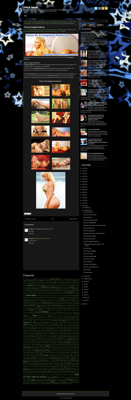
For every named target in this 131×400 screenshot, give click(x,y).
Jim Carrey (40, 327)
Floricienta (62, 313)
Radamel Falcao (69, 358)
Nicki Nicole (33, 349)
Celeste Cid (39, 295)
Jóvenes (36, 328)
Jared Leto (43, 325)
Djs (74, 305)
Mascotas (72, 341)
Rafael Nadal (76, 358)
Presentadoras (33, 358)
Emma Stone (53, 308)
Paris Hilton (45, 354)
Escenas (36, 310)
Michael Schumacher (59, 344)
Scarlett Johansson (64, 366)
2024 (42, 279)
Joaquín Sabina (70, 327)
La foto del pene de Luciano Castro (97, 61)
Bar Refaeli (76, 287)
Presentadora (26, 358)
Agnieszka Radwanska (74, 279)
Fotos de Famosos (31, 7)
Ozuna (31, 352)
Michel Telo (66, 344)
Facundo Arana (26, 312)
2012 (83, 203)
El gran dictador (51, 307)
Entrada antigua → (74, 219)
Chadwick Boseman (46, 295)
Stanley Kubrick (38, 371)
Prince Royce (40, 358)
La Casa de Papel (75, 331)
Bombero (37, 290)
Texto (34, 374)
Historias (64, 321)
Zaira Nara (56, 383)
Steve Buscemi (55, 371)
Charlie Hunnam (60, 295)
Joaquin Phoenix (63, 327)
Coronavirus (52, 300)
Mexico (69, 342)
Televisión (25, 374)
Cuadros (33, 302)
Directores (67, 305)
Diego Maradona (58, 305)
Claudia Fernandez (46, 299)
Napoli (40, 347)
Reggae (77, 360)
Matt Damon (31, 342)
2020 (37, 279)
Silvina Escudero (33, 369)
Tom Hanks (66, 377)
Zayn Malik (61, 383)
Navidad (63, 347)
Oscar (28, 352)
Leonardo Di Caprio (75, 333)
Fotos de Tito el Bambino (90, 264)
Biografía (74, 288)
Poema (55, 357)
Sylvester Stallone (43, 372)
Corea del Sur (47, 300)
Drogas (28, 307)
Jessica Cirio (25, 327)
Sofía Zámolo (67, 369)
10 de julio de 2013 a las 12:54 (42, 238)
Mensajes (64, 342)
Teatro (70, 372)
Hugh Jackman (45, 322)
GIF (42, 317)
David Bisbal (52, 303)
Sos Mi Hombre (26, 371)
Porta (69, 357)
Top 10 (29, 379)
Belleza (57, 288)
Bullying (32, 292)
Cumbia (44, 302)
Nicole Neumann (57, 349)
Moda (41, 346)
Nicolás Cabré (43, 349)
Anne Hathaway (72, 283)
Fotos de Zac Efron (88, 253)
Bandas (72, 287)
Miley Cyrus (76, 344)
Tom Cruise (61, 377)
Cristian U (77, 300)
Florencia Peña (49, 313)
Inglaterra (25, 324)
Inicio (25, 16)
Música (25, 347)
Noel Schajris (26, 350)
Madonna (66, 336)
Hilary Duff (49, 320)
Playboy (51, 357)
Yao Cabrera (42, 383)
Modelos (29, 23)
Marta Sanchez (56, 341)
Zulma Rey (70, 383)
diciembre (86, 207)
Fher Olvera (28, 313)
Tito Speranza (71, 374)
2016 (83, 192)
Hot (25, 23)
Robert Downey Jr (49, 363)
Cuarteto (37, 302)
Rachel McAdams (62, 358)
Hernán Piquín (36, 320)
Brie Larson (69, 290)
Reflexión (73, 360)
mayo (85, 289)
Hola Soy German (75, 320)
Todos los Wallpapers (52, 377)
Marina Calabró (30, 341)
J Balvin (65, 324)
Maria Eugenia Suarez (55, 339)
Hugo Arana (57, 322)
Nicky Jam (38, 349)
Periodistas (51, 355)
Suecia (75, 371)
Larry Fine (48, 333)
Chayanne (25, 297)
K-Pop (24, 330)
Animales (54, 283)
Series (53, 368)
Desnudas (37, 305)
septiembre (87, 279)
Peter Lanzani (73, 355)
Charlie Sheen (67, 295)
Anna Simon (66, 283)
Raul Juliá (55, 360)
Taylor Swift (65, 372)
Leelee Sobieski (64, 333)
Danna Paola (33, 303)
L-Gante (70, 331)
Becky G (49, 288)
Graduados (65, 317)
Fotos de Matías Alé (88, 212)
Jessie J (36, 327)
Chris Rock (60, 297)
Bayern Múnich (44, 288)
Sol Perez (72, 369)
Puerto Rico (55, 358)
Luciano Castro (33, 336)
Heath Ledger (30, 320)
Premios (77, 357)
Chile (41, 297)
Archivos (100, 25)
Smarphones (50, 369)
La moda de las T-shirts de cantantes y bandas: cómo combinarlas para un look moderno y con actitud (97, 141)
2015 (29, 279)
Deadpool (68, 303)
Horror (31, 322)
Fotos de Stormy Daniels (94, 51)
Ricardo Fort (73, 361)
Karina (27, 330)
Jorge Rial (32, 328)
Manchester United (49, 338)
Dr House (25, 307)
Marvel (68, 341)
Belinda (53, 288)
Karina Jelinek (32, 330)
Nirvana (70, 349)
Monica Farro (61, 346)
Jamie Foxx (39, 325)
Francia (39, 316)
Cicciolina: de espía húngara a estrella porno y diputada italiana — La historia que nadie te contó (97, 91)
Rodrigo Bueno (73, 363)
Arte (47, 285)
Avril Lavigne (26, 287)
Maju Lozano (35, 338)
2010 (83, 304)
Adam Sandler (64, 279)
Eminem (37, 308)
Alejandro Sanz (35, 280)
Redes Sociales (67, 360)
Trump (39, 379)
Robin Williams (64, 363)
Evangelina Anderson (63, 22)
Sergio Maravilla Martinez (45, 368)
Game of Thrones (57, 316)
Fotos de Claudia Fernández (90, 220)
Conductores (33, 300)
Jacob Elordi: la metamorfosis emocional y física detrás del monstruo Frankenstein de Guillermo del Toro (96, 117)
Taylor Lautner (60, 372)
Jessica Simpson (31, 327)
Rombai (40, 364)
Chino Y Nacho (49, 297)
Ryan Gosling (66, 364)
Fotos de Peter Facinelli (89, 239)
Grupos (77, 317)
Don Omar (77, 305)
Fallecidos (32, 312)
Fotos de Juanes (87, 248)
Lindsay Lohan (33, 335)
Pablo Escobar (48, 352)
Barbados (25, 288)
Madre (69, 336)
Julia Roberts (43, 328)
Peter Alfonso (60, 355)
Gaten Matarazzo (65, 316)
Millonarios (34, 346)
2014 (83, 197)
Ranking (41, 360)
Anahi (71, 282)
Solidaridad (77, 369)
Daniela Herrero (26, 303)
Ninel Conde (63, 349)
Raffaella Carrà (26, 360)
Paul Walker (70, 354)
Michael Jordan (51, 344)
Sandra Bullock (40, 366)
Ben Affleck (61, 288)
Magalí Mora (73, 336)
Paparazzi (28, 354)
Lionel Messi (39, 335)
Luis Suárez (53, 336)
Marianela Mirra (71, 339)
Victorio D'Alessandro (60, 380)
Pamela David (69, 352)
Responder (31, 233)
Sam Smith (33, 366)
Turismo (42, 379)
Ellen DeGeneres (72, 307)
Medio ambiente (49, 342)
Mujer (78, 346)
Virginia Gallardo (39, 382)
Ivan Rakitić (60, 324)
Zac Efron (52, 383)
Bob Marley (30, 290)
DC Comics (63, 303)
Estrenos (52, 310)
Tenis (28, 374)
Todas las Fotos (45, 23)
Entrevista (25, 310)
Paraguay (33, 354)
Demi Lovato (72, 303)
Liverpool (45, 335)
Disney (71, 305)
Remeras (39, 361)
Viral (35, 382)
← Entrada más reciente (30, 219)
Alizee (78, 280)
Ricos (34, 363)
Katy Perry (58, 330)
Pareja (40, 354)
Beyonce (70, 288)
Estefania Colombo (46, 310)
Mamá (43, 338)
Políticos (59, 357)
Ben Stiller (66, 288)
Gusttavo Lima (51, 319)
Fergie (73, 312)
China (44, 297)
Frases (43, 316)
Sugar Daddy (28, 372)
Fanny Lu (51, 312)
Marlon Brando (50, 341)
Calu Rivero (40, 292)
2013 (26, 279)
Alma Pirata (25, 282)
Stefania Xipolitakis (46, 371)
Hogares (69, 320)
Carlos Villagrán (37, 293)
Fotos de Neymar (87, 217)
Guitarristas (39, 319)
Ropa (57, 364)
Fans (55, 312)
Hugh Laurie (51, 322)
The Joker (51, 374)
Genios (74, 316)
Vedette (33, 380)
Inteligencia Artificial (33, 324)
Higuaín (42, 320)
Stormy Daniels (61, 371)
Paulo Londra (32, 355)
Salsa (27, 366)
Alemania (41, 280)
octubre (86, 276)
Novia (50, 350)
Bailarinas (58, 287)
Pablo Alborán (36, 352)
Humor (61, 322)
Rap (44, 360)
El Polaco (57, 307)
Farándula (58, 312)
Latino (52, 333)
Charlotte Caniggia (74, 295)
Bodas (34, 290)
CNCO (52, 299)
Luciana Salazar (75, 335)
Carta (57, 293)
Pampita (74, 352)
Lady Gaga (31, 333)
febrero (86, 297)
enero (85, 300)
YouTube (47, 383)
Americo (51, 282)
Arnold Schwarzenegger (40, 285)
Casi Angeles (69, 293)
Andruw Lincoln (26, 283)
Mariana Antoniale (64, 339)
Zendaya (66, 383)
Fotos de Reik (86, 269)
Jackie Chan (74, 324)
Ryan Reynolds (73, 364)
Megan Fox (55, 342)
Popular (84, 25)
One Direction (67, 350)
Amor (54, 282)
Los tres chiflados (54, 335)
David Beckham (46, 303)
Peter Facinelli (66, 355)
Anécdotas (32, 283)
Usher (78, 379)
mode (44, 346)
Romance (36, 364)
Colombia (61, 299)
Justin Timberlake (75, 328)
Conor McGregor (40, 300)
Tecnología (73, 372)
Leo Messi (69, 333)
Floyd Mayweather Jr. (69, 313)
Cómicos (77, 299)
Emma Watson (59, 308)
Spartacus (32, 371)
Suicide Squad (34, 372)
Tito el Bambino (64, 374)
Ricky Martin (30, 363)
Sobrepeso (55, 369)
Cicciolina (71, 297)
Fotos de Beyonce (88, 261)
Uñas (59, 379)
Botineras (41, 290)
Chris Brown (54, 297)
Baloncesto (67, 287)
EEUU (39, 307)
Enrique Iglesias (75, 308)
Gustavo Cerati (45, 319)
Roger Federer (31, 364)
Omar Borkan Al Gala (59, 350)
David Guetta (58, 303)
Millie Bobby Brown (27, 346)
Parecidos (37, 354)
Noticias (37, 351)
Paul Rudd (65, 354)
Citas (33, 299)
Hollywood (26, 322)
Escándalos (31, 310)
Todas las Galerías (54, 23)
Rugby (59, 364)
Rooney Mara (53, 364)
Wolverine (72, 382)
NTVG (53, 350)
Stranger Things (69, 371)
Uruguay (69, 379)
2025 (44, 279)
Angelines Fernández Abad (46, 283)
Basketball (34, 288)
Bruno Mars (25, 292)
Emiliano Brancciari (30, 308)
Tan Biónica (54, 372)
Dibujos (45, 305)
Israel (53, 324)
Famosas (71, 22)
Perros (55, 355)
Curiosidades (50, 302)
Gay (72, 316)
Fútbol (49, 316)
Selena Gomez (76, 366)
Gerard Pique (29, 317)
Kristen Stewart (47, 331)
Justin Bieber (69, 328)
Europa (56, 310)
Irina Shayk (45, 324)
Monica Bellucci (54, 346)
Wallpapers (53, 382)
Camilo (61, 292)
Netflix (75, 347)
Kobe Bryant (41, 331)
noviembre (86, 210)
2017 (31, 279)
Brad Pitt (49, 290)
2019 (83, 184)
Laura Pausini (57, 333)
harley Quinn (65, 319)
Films (35, 313)
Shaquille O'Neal (75, 368)
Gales (52, 316)
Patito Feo (60, 354)
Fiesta (32, 313)
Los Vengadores (62, 335)
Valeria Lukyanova (27, 380)
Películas (46, 355)
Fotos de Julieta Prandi (94, 70)
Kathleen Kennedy (45, 330)
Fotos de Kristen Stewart (89, 236)
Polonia (63, 357)
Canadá (65, 292)
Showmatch (38, 23)
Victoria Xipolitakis (51, 380)
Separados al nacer (27, 368)
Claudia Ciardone (37, 299)
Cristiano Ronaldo (27, 302)
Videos (72, 380)
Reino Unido (34, 361)
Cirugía (29, 299)
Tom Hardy (71, 377)
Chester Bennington (35, 297)
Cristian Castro (71, 300)
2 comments (62, 31)
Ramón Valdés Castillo (34, 360)
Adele (68, 279)
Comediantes (72, 299)
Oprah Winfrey (73, 350)
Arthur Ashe (50, 285)
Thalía (37, 374)
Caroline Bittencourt (51, 293)
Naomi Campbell (35, 347)
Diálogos (42, 305)
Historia (59, 320)
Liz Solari (49, 335)
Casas (65, 293)
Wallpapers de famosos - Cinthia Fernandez (94, 225)
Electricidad (61, 307)
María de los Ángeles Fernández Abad (33, 339)
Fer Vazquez (69, 312)
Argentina (35, 22)
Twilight (48, 379)
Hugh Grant (38, 322)
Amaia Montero (32, 282)
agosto (85, 281)
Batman (39, 288)
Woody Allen (76, 382)
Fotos (75, 22)
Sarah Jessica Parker (55, 366)
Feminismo (64, 312)
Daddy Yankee (62, 302)
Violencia (28, 382)
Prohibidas (45, 358)
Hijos (45, 320)
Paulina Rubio (26, 355)
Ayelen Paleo (38, 287)
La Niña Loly (25, 333)
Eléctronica (66, 307)
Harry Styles (76, 319)
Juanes (39, 328)
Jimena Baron (51, 327)
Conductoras (26, 300)
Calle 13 (36, 292)
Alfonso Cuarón (69, 280)
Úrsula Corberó (64, 379)
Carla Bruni (76, 292)
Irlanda (50, 324)
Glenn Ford (57, 317)
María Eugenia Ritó (46, 339)
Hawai (24, 320)
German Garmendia (37, 317)
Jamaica (27, 325)
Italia (56, 324)
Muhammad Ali (73, 346)
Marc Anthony (65, 338)
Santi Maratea (47, 366)
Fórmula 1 (30, 316)
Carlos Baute (25, 293)
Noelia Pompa (32, 350)
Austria (77, 285)
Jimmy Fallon (57, 327)
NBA (66, 347)
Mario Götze (36, 341)
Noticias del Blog (44, 351)
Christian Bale (66, 297)
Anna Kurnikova (59, 283)
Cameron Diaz (46, 292)
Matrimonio (25, 342)
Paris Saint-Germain (52, 354)
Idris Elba (73, 322)
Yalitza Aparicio (28, 383)
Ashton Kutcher (56, 285)
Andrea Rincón (76, 282)
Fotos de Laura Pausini (89, 231)
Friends (45, 316)
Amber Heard (46, 282)
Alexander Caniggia (53, 280)
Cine (74, 297)
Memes (60, 342)
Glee (53, 317)
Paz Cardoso (38, 355)
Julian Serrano (50, 328)
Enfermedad (69, 308)
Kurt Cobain (65, 331)
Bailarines (63, 287)
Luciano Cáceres (26, 336)
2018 (34, 279)
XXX (24, 383)
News (26, 349)
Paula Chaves (76, 354)
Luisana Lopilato (59, 336)
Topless (33, 379)
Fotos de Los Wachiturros (89, 222)
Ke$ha (62, 330)
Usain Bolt (74, 379)
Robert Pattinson (57, 363)
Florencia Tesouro (56, 313)
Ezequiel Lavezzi (75, 310)
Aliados (74, 280)
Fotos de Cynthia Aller (94, 129)
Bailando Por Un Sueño (44, 22)
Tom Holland (76, 377)
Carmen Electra (44, 293)
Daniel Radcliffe (76, 302)
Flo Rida (38, 313)
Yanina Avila (37, 383)
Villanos (76, 380)
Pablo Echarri (42, 352)
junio (85, 287)
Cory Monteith (58, 300)
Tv (45, 379)
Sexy (33, 23)
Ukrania (56, 379)
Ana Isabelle (67, 282)
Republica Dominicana (46, 361)
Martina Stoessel (63, 341)
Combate (67, 299)
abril (85, 292)
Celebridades (53, 22)
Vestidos (42, 380)
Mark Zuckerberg (42, 341)
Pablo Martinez (55, 352)
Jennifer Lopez (66, 325)
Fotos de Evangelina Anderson (34, 27)
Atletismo (62, 285)
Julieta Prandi (56, 328)
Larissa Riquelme (42, 333)
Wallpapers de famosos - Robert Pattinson (94, 233)
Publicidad (50, 358)
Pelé (42, 355)
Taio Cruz (49, 372)
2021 (83, 179)
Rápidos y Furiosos (49, 360)
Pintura (44, 357)
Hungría (65, 322)
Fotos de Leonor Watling (89, 251)
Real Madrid (60, 360)
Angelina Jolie (37, 283)
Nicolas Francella (50, 349)
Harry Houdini (71, 319)
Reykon (61, 361)
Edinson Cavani (33, 307)
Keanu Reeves (67, 330)
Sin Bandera (45, 369)
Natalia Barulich (51, 347)
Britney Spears (75, 290)
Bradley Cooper (55, 290)
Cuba (41, 302)
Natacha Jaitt (45, 347)
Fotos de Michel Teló (88, 228)
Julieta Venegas (63, 328)
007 (24, 279)
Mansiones (56, 338)
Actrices (30, 22)
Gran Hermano (71, 317)
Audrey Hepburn (68, 285)
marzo (85, 295)
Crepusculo (65, 300)
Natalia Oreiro (58, 347)
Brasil (59, 290)
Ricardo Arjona (67, 361)
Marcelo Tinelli (72, 338)
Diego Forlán (51, 305)
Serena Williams (35, 368)
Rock (68, 363)
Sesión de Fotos (59, 368)
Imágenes (77, 322)
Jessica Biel (77, 325)
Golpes (61, 317)
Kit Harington (35, 331)
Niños (67, 349)
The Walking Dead (57, 374)
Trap (36, 379)
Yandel (33, 383)
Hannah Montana (58, 319)
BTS (29, 292)
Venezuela (37, 380)
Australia (74, 285)
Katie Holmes (52, 330)
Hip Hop (55, 321)
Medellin (43, 342)
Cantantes (70, 292)
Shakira (69, 368)
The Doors (46, 374)
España (40, 310)
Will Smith (64, 382)
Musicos (29, 347)
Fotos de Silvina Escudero (95, 80)
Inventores (40, 324)
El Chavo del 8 (44, 307)
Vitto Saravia (46, 382)
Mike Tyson (71, 344)
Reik (30, 361)
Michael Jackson (44, 344)
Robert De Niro (43, 363)
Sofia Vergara (61, 369)
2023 (83, 173)
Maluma (40, 338)
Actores (52, 279)
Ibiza (70, 322)
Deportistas (32, 305)
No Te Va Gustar (76, 349)
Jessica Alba (72, 325)
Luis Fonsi (48, 336)
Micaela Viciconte (30, 344)
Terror (31, 374)
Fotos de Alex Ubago (88, 259)
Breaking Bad (64, 290)
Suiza (38, 372)
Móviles (65, 346)
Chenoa (29, 297)
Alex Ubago (46, 280)
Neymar (29, 349)
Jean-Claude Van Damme (51, 325)
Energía (64, 308)
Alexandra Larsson (62, 280)
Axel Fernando (32, 287)
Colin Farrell (56, 299)
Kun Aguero (60, 331)
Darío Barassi (39, 303)
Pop (67, 357)
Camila (50, 292)
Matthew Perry (38, 342)
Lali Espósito (36, 333)
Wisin (68, 382)
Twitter (52, 379)
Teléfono (77, 372)
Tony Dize (25, 379)
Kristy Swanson (54, 331)
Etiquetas (91, 25)
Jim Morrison (45, 327)
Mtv (68, 346)
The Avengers (41, 374)
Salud (30, 366)
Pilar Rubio (39, 357)
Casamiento (61, 293)
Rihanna (38, 363)
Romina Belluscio (46, 364)
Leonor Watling (26, 335)
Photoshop (34, 357)
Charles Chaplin (53, 295)
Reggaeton (26, 361)
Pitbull (48, 357)
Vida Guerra (67, 380)
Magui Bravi (29, 338)
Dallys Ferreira (69, 302)
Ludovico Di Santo (41, 336)
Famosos (45, 312)
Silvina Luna (39, 369)
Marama (60, 338)
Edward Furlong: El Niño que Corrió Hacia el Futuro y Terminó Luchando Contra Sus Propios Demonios (97, 104)
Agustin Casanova (27, 280)
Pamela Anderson (62, 352)
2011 (83, 205)
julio (85, 284)
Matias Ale (77, 341)
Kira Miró (30, 331)
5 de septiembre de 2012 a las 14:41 (43, 229)
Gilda (45, 317)
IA (67, 322)
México (73, 342)
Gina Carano (49, 317)
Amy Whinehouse (60, 282)
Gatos (70, 316)
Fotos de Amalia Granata (89, 256)
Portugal (73, 357)
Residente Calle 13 (56, 361)
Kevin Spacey (74, 330)
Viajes (45, 380)
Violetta (31, 382)
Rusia (62, 364)
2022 (39, 279)
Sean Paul (70, 366)
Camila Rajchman (56, 292)
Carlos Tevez (31, 293)
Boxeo (45, 290)
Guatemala (25, 319)
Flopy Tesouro (43, 313)
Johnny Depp (76, 327)
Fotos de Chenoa (87, 272)
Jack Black (69, 324)
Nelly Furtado (70, 347)
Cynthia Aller (56, 302)
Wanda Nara (58, 382)
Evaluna (60, 310)
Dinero (63, 305)
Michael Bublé (38, 344)
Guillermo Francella (32, 319)
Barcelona (29, 288)
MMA (38, 346)
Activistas (48, 279)
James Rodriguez (33, 325)
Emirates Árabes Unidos (44, 308)
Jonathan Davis (26, 328)
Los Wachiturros (68, 335)
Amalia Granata (39, 282)
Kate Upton (38, 330)
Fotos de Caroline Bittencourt (90, 267)
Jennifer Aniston (60, 325)
